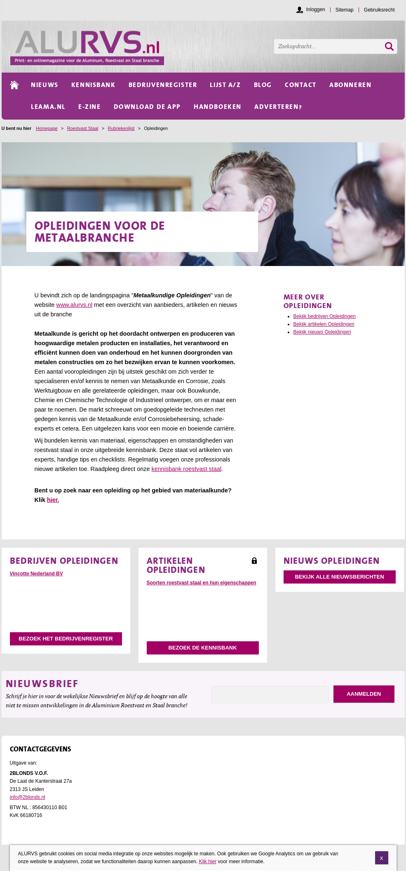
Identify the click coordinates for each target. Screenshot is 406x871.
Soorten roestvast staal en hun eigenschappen (201, 583)
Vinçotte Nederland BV (36, 574)
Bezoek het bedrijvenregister (66, 639)
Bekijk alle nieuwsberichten (339, 577)
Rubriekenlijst (121, 128)
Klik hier (207, 862)
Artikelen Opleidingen (176, 565)
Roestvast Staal (83, 128)
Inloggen (315, 9)
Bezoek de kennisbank (202, 648)
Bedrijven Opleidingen (64, 560)
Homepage (47, 128)
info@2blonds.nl (27, 797)
